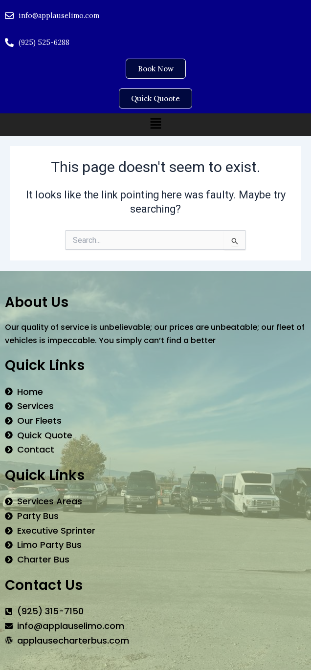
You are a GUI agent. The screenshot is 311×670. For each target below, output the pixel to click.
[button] (155, 124)
